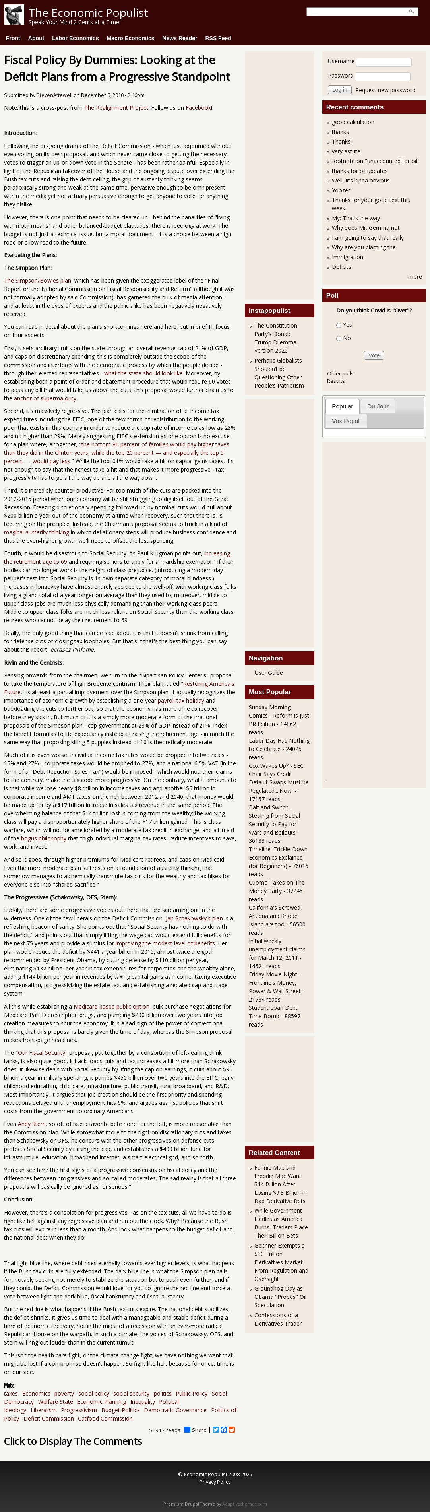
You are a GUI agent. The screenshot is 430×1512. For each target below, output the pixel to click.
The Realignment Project (116, 107)
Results (336, 380)
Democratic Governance (175, 1410)
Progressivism (79, 1410)
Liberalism (44, 1410)
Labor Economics (75, 38)
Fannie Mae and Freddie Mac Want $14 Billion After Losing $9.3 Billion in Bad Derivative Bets (280, 1184)
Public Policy (191, 1393)
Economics (36, 1393)
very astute (346, 151)
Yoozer (341, 190)
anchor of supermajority (44, 398)
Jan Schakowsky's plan (194, 918)
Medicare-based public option (111, 1006)
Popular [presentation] (342, 406)
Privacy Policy (215, 1481)
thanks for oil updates (360, 171)
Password (340, 75)
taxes (11, 1393)
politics (163, 1393)
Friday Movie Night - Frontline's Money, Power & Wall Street (275, 982)
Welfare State (55, 1401)
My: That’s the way (356, 218)
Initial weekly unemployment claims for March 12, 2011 (277, 949)
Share (195, 1430)
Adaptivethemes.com (244, 1504)
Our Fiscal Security (41, 1052)
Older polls (340, 373)
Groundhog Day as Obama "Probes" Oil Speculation (280, 1297)
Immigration (347, 257)
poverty (64, 1393)
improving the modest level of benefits (165, 943)
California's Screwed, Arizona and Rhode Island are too (275, 916)
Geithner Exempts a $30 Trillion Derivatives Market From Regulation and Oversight (281, 1262)
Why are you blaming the (364, 247)
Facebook (198, 107)
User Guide (269, 673)
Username (341, 61)
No (347, 338)
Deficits (341, 266)
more (415, 276)
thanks (340, 132)
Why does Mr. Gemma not (366, 227)
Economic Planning (101, 1401)
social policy (93, 1393)
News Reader (180, 38)
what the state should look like (143, 373)
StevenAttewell (54, 95)
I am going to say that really (368, 237)
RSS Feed (218, 38)
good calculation (353, 122)
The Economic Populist (88, 12)
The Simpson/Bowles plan (37, 280)
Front (13, 38)
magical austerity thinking (36, 532)
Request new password (385, 90)
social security (131, 1393)
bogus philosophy (43, 838)
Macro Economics (131, 38)
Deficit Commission (48, 1418)
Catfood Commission (105, 1418)
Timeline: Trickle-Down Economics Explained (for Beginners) (278, 857)
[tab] (342, 406)
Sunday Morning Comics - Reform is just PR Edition (279, 715)
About (36, 38)
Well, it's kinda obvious (361, 180)
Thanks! (342, 141)
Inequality (142, 1401)
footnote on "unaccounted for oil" (376, 161)
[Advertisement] (280, 174)
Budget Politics (120, 1410)
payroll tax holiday (181, 700)
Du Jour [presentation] (378, 406)
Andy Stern (31, 1124)
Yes (347, 324)
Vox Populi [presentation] (346, 420)
